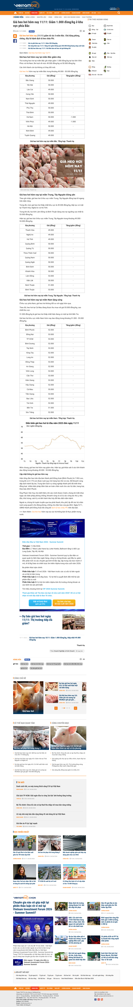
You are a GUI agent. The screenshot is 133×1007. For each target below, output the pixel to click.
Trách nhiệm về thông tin (23, 1005)
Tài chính (19, 826)
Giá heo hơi (24, 71)
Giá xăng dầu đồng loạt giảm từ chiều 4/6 (65, 770)
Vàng (50, 17)
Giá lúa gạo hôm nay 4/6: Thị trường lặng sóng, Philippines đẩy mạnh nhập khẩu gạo (67, 765)
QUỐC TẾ (42, 13)
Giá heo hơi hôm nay (28, 35)
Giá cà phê (76, 975)
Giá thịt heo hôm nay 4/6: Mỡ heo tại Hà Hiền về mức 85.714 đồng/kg (30, 754)
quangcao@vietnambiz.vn (106, 996)
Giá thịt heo (36, 512)
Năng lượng (30, 17)
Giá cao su (56, 978)
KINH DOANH (86, 13)
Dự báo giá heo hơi (36, 668)
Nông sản (58, 17)
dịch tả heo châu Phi (59, 508)
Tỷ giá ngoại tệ (33, 975)
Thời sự (18, 798)
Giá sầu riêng (32, 978)
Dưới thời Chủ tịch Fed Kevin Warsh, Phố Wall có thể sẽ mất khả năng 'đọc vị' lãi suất (109, 956)
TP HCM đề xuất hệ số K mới (47, 881)
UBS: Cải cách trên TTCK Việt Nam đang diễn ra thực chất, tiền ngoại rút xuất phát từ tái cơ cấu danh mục (77, 922)
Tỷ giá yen (50, 975)
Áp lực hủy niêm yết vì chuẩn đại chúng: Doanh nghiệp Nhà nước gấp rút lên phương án (77, 939)
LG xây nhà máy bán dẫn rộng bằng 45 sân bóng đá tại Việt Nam (40, 814)
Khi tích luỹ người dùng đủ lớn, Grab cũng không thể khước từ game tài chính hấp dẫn (77, 956)
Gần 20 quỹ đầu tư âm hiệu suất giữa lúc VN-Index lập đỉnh (23, 853)
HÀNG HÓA (34, 13)
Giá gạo (49, 978)
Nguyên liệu (41, 17)
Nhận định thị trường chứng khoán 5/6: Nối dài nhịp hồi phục (76, 905)
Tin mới (20, 782)
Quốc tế (15, 887)
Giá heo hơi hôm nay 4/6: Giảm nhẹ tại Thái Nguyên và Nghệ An (69, 697)
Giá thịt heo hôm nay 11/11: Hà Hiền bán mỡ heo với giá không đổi (49, 48)
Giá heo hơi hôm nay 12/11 (39, 53)
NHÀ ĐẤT (56, 13)
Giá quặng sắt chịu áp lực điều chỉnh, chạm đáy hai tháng (69, 759)
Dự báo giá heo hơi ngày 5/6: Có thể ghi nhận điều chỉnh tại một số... (68, 685)
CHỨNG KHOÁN (65, 13)
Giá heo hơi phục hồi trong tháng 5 (27, 748)
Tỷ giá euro (58, 975)
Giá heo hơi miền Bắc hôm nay (73, 664)
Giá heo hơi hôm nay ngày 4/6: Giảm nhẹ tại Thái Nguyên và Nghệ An (31, 759)
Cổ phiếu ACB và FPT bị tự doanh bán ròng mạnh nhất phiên (110, 938)
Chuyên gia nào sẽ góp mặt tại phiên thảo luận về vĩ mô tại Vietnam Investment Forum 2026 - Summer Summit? (32, 907)
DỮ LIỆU (94, 13)
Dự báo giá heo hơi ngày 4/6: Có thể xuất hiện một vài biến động (31, 765)
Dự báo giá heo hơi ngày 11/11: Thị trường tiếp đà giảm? (37, 620)
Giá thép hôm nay (21, 978)
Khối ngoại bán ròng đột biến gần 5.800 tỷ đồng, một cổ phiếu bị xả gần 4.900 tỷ (110, 921)
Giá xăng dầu (109, 975)
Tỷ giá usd (42, 975)
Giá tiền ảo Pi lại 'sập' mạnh (26, 823)
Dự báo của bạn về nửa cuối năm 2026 (64, 602)
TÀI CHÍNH (49, 13)
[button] (56, 708)
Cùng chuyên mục (60, 723)
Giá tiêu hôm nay (86, 975)
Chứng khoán (17, 858)
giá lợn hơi (24, 668)
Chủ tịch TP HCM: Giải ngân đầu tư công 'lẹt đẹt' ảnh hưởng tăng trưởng (43, 796)
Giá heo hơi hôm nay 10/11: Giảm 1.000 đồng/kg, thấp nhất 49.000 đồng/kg (55, 639)
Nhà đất (40, 885)
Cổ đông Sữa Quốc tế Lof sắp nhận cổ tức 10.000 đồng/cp (74, 882)
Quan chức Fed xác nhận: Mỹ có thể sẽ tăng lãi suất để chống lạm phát (24, 882)
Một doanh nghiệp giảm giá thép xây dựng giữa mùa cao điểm (74, 853)
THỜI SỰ (20, 13)
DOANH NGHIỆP (76, 13)
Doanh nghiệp (67, 887)
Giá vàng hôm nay (21, 975)
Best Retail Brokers (67, 978)
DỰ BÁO (27, 13)
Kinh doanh (19, 789)
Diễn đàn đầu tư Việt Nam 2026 (84, 978)
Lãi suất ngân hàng (98, 975)
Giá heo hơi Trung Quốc (54, 664)
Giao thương (87, 17)
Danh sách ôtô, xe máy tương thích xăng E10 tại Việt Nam (38, 786)
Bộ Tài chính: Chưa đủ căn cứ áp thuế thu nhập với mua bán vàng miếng (68, 754)
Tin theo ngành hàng (98, 19)
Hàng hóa (19, 17)
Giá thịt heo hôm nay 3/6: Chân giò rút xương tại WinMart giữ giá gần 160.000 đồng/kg (30, 771)
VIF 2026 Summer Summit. (54, 589)
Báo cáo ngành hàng (72, 17)
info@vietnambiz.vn (26, 1003)
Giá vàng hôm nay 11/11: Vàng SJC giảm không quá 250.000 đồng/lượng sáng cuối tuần (56, 46)
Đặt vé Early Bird (40, 602)
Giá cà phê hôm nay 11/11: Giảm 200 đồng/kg (42, 43)
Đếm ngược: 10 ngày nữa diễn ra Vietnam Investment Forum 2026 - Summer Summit (37, 962)
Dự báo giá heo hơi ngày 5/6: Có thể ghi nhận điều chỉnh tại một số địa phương (66, 747)
